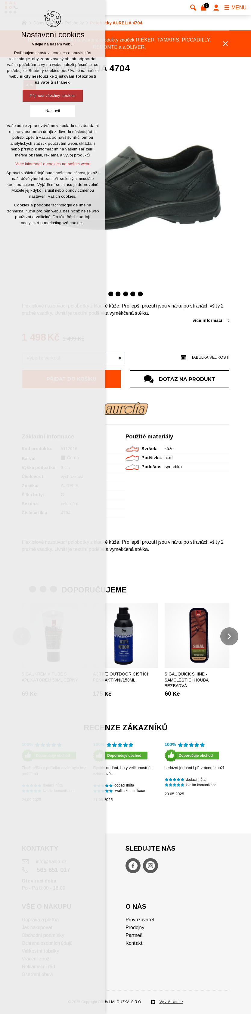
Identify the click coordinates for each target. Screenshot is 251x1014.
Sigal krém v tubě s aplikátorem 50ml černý (50, 677)
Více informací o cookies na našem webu (52, 164)
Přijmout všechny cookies (53, 95)
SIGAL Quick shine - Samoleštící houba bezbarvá (186, 680)
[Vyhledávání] (193, 8)
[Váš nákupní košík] (205, 8)
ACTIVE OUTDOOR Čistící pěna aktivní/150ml (120, 677)
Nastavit (52, 110)
